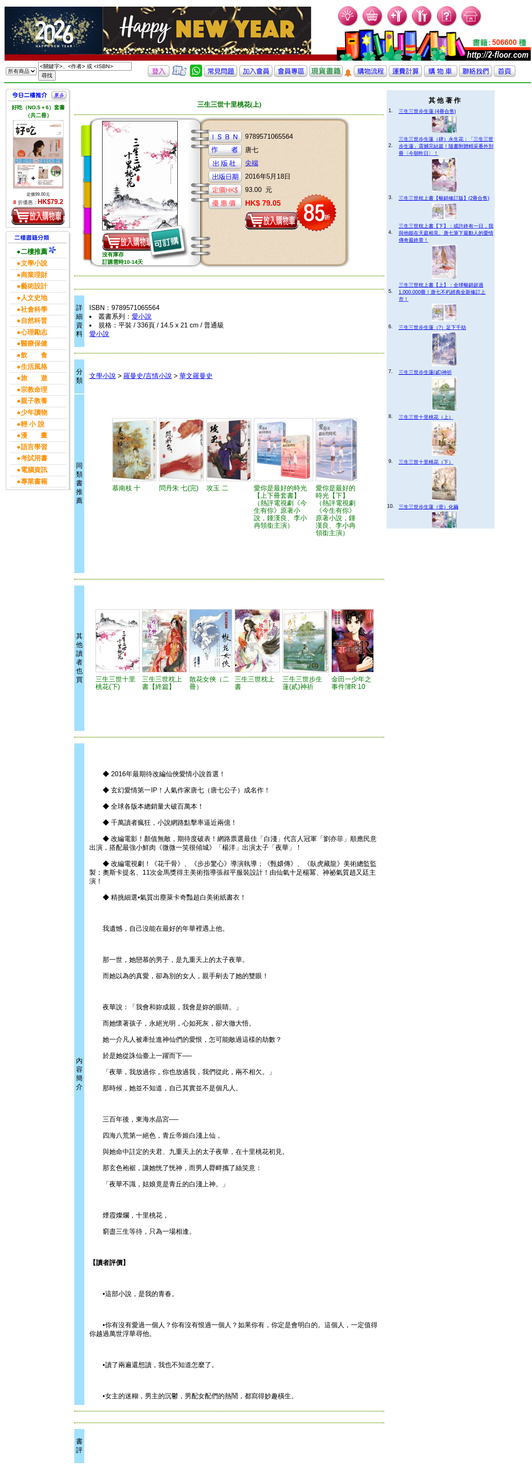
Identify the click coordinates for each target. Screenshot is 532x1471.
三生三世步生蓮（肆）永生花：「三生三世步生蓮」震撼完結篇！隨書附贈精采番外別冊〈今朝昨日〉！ (446, 146)
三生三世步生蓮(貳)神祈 (425, 372)
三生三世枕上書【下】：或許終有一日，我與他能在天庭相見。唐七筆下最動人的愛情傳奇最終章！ (446, 233)
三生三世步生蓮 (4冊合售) (427, 111)
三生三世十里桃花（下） (426, 462)
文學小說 (102, 375)
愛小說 (142, 316)
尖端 (251, 163)
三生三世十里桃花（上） (426, 417)
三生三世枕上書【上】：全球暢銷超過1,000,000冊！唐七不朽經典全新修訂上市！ (442, 292)
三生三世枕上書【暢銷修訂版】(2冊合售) (444, 198)
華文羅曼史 (196, 375)
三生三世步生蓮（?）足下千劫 (432, 327)
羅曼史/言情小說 (147, 375)
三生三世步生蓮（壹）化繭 (428, 507)
